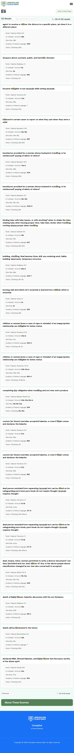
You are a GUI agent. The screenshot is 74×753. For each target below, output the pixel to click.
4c (22, 347)
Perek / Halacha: (15, 33)
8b (22, 380)
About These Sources (17, 702)
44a (19, 587)
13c (22, 279)
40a (19, 514)
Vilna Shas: (11, 40)
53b (19, 246)
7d (19, 380)
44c (23, 587)
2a (16, 507)
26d (23, 143)
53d (23, 246)
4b (19, 347)
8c (24, 380)
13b (19, 279)
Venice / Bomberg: (13, 47)
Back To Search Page (64, 11)
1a (14, 507)
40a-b (24, 514)
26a (19, 143)
